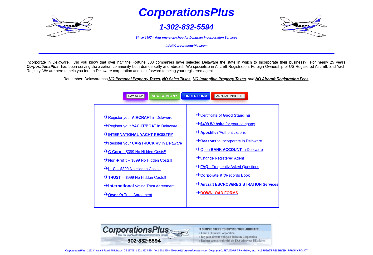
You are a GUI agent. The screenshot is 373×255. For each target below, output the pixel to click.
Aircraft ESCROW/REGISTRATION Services (240, 184)
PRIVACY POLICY (298, 250)
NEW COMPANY (164, 96)
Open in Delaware (232, 150)
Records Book (223, 175)
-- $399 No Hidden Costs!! (135, 152)
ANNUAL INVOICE (229, 96)
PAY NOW (135, 96)
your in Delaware (138, 117)
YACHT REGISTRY (156, 135)
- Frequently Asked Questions (227, 167)
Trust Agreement (130, 195)
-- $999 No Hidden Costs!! (135, 177)
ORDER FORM (195, 96)
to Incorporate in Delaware (229, 141)
